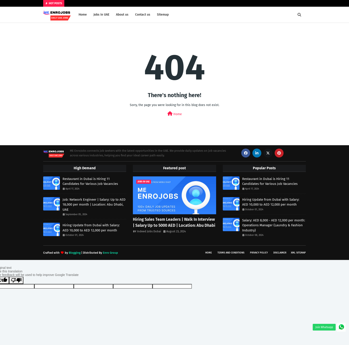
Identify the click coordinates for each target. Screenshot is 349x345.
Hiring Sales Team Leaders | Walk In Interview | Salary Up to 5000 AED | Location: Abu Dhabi (174, 222)
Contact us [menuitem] (142, 14)
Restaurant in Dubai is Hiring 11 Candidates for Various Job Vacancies (90, 181)
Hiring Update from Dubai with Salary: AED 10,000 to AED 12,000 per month (91, 227)
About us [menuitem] (122, 14)
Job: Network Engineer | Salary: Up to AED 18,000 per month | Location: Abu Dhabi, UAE (94, 205)
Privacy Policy (259, 252)
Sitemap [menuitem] (163, 14)
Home (174, 113)
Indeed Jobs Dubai (149, 231)
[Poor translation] (16, 280)
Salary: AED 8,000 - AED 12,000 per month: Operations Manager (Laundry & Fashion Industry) (273, 225)
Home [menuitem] (83, 14)
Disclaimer (279, 252)
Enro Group (110, 252)
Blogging (75, 252)
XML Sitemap (298, 252)
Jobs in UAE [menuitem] (101, 14)
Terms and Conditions (230, 252)
